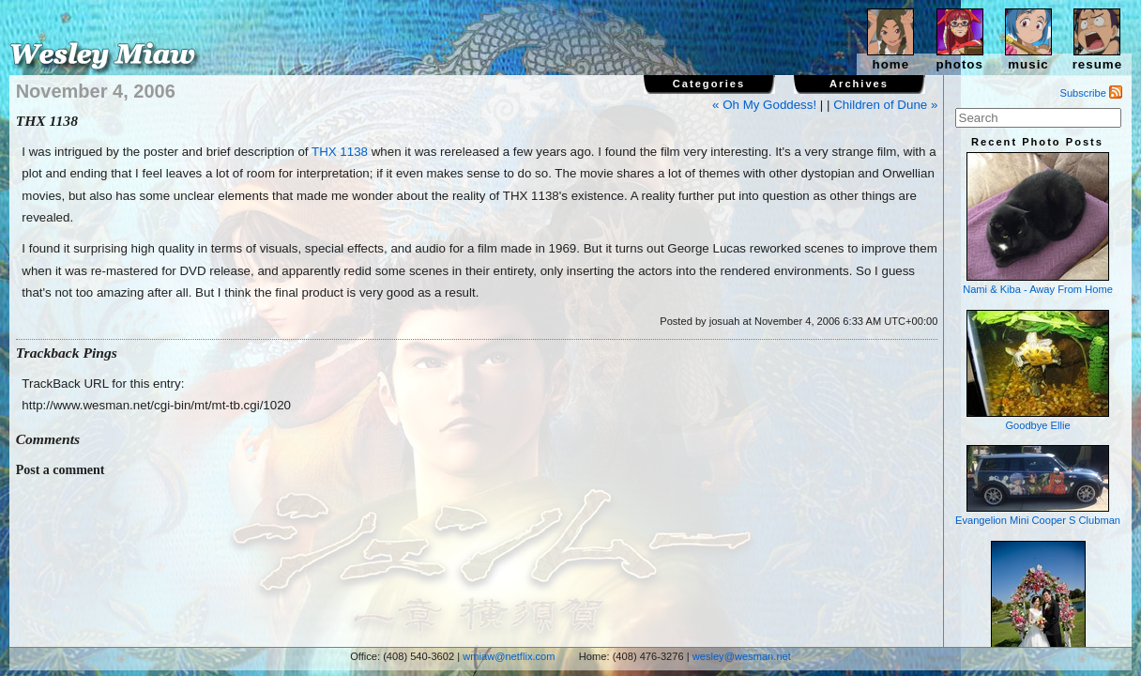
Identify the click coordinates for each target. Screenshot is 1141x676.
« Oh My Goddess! (764, 105)
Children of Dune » (885, 105)
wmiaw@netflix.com (509, 656)
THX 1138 (340, 152)
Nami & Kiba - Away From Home (1038, 223)
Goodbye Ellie (1037, 370)
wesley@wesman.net (741, 656)
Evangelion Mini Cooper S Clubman (1037, 485)
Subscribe (1091, 93)
